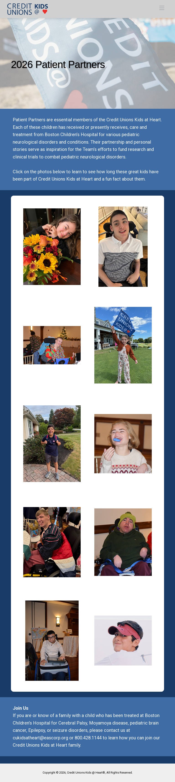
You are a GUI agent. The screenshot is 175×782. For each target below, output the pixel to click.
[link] (27, 9)
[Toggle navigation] (162, 9)
